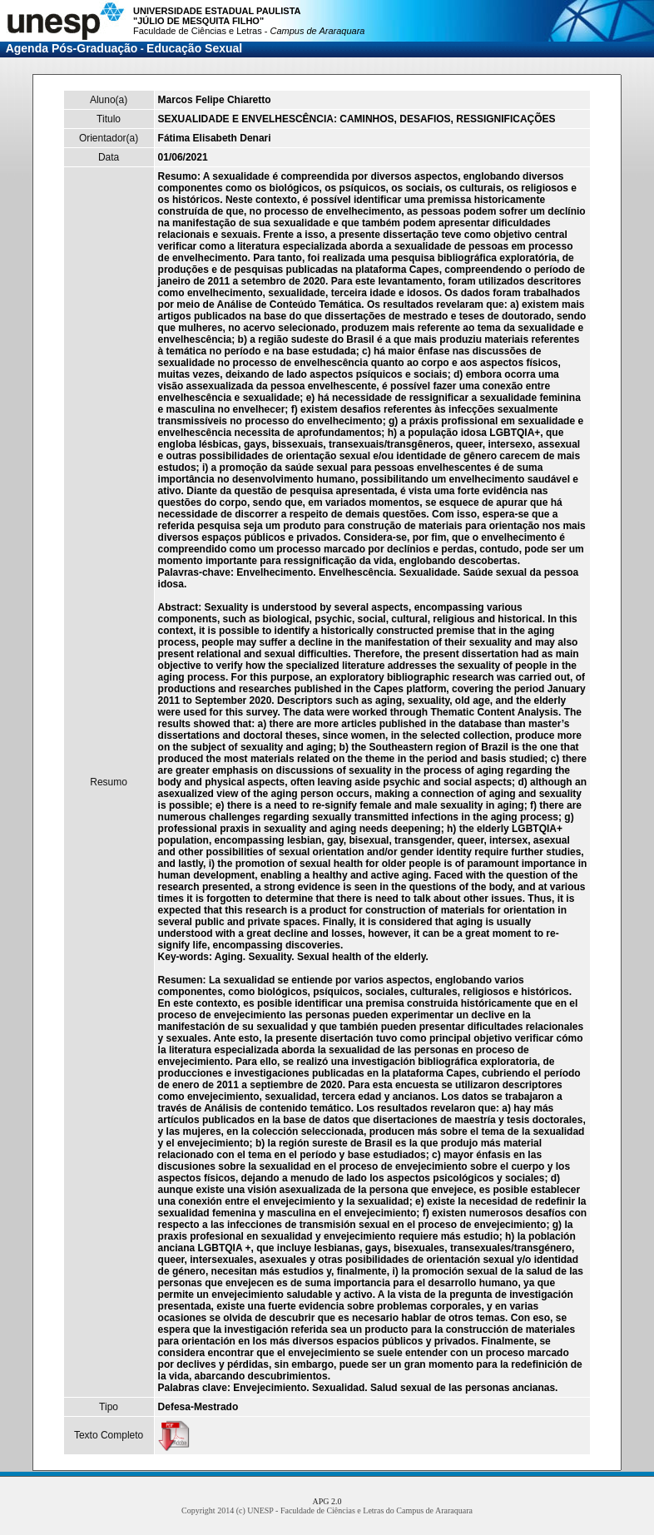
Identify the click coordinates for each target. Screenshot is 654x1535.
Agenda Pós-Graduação (72, 48)
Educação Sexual (194, 48)
